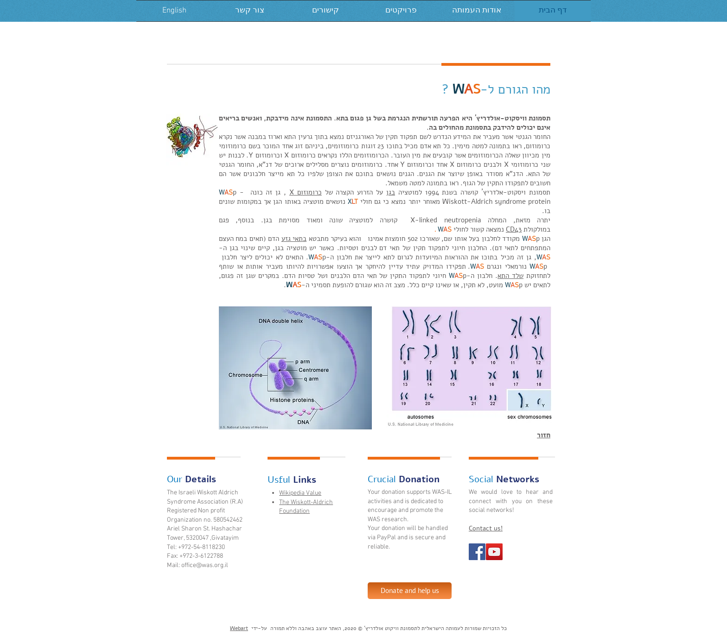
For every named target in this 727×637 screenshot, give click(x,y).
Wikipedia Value (300, 493)
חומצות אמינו (386, 238)
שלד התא (510, 275)
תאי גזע (292, 238)
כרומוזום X (305, 192)
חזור (543, 435)
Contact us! (486, 528)
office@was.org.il (204, 565)
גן (388, 192)
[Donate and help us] (410, 590)
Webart (239, 628)
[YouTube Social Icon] (494, 551)
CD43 (514, 229)
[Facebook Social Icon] (477, 551)
